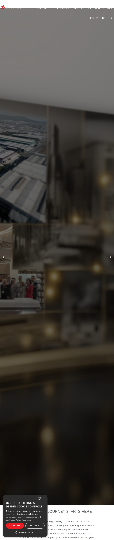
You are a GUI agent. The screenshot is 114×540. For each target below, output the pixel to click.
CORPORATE (45, 8)
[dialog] (25, 516)
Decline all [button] (35, 525)
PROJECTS (63, 8)
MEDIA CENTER (103, 8)
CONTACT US (97, 18)
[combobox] (39, 498)
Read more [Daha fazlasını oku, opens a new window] (26, 520)
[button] (3, 257)
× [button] (43, 498)
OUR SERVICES (82, 8)
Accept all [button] (14, 525)
